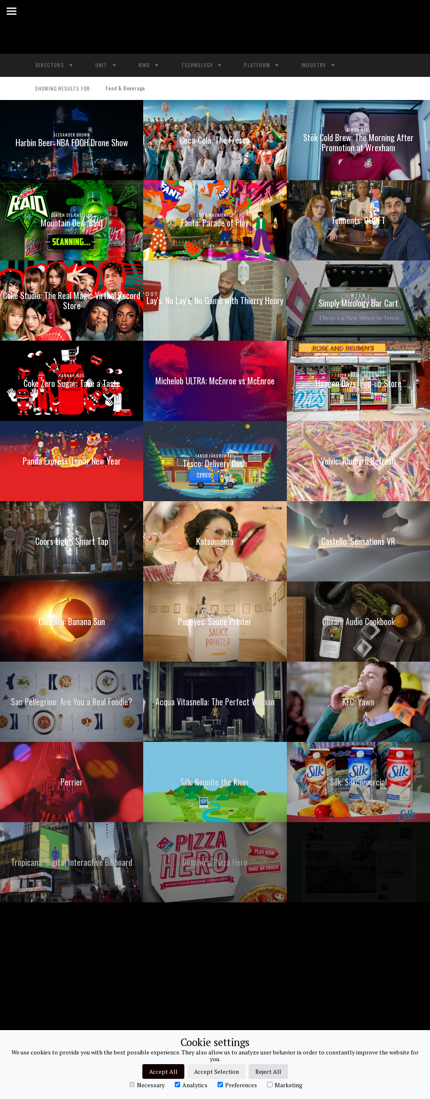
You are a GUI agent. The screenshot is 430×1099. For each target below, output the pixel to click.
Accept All (163, 1071)
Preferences (237, 1084)
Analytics (191, 1084)
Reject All (268, 1071)
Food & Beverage (122, 88)
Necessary (147, 1084)
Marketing (284, 1084)
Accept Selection (216, 1071)
